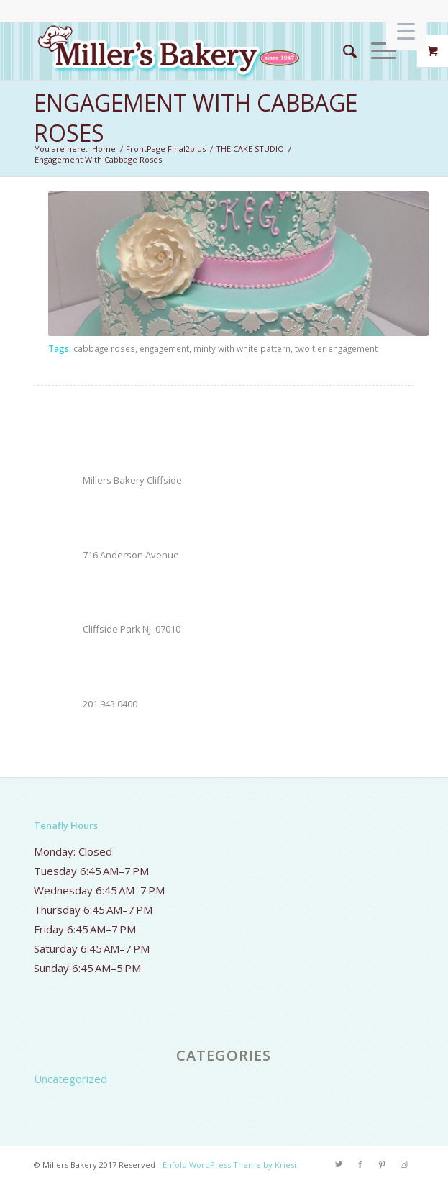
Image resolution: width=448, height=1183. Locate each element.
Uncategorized (70, 1078)
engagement (164, 348)
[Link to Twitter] (338, 1164)
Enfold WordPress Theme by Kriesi (229, 1164)
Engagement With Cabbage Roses (195, 117)
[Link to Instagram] (403, 1164)
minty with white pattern (242, 348)
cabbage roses (104, 348)
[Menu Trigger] (406, 30)
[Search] (343, 51)
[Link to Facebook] (360, 1164)
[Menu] (376, 51)
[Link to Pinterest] (382, 1164)
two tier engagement (336, 348)
